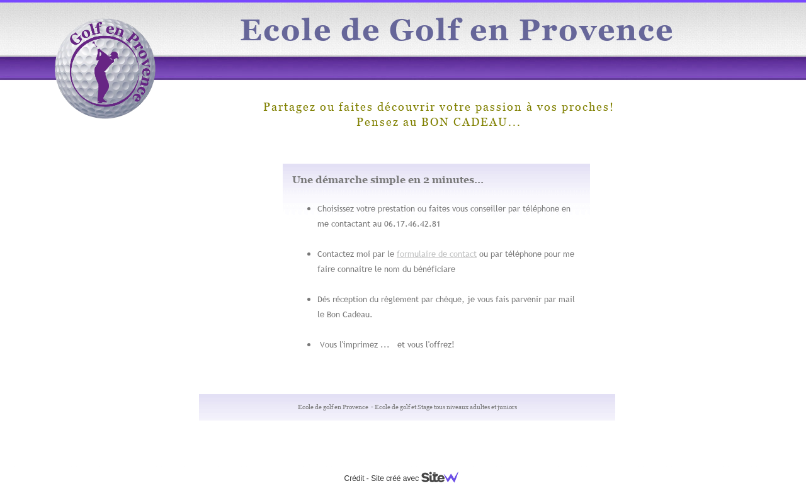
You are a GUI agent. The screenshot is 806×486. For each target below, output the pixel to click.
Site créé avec (419, 478)
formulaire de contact (437, 253)
